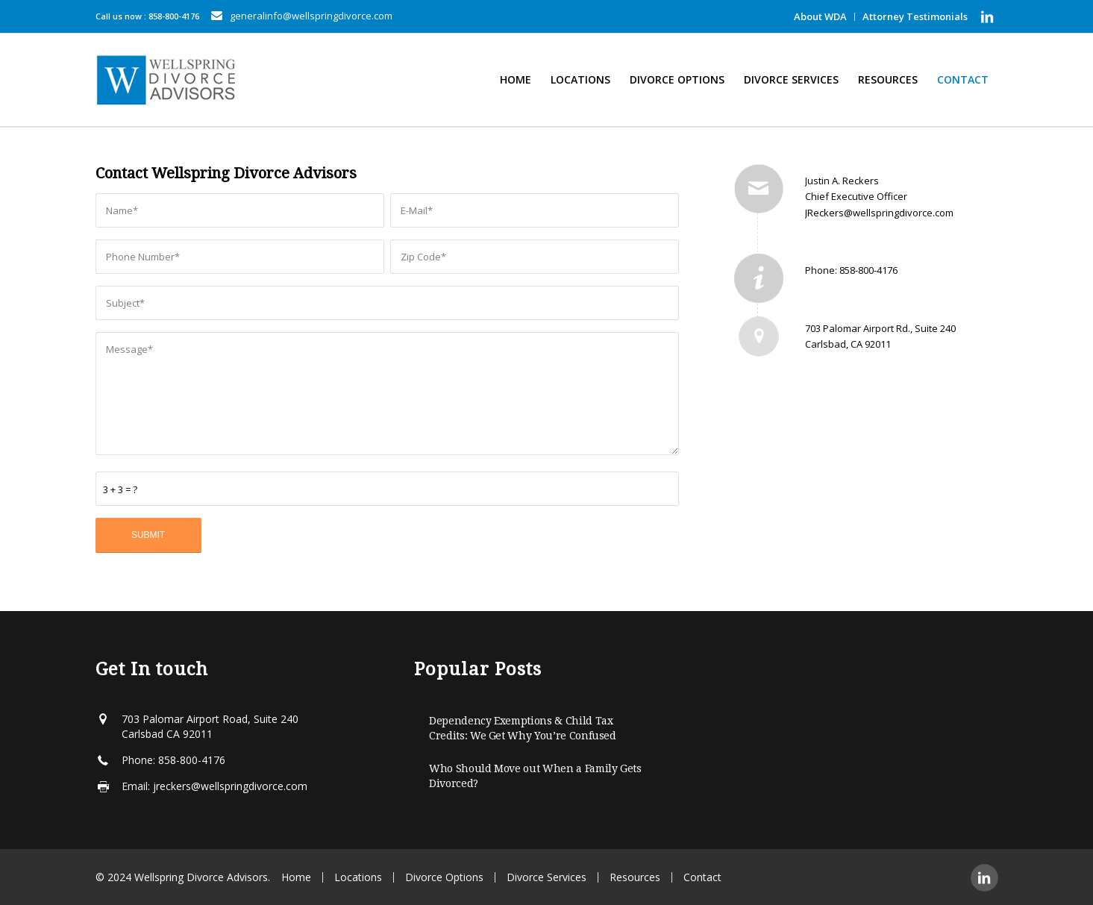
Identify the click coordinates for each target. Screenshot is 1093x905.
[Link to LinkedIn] (987, 16)
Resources (635, 877)
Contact (702, 877)
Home (296, 877)
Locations (358, 877)
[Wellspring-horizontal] (168, 80)
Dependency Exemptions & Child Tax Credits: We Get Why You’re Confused (522, 728)
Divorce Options (444, 877)
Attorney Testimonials (915, 16)
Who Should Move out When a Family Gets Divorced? (535, 775)
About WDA (820, 16)
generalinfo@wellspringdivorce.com (311, 15)
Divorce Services (546, 877)
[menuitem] (820, 17)
